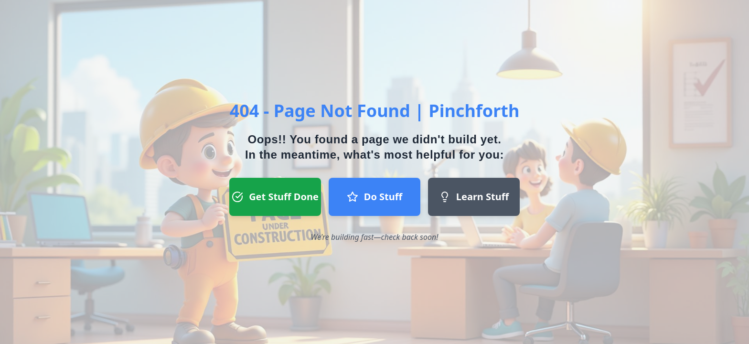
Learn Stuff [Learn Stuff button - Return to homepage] (474, 196)
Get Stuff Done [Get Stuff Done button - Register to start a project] (275, 196)
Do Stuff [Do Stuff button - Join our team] (374, 196)
